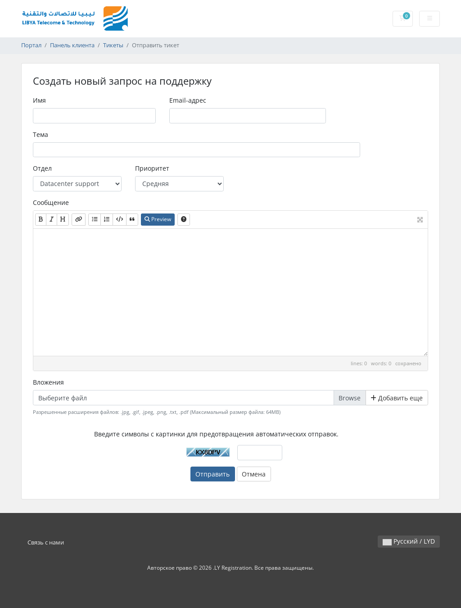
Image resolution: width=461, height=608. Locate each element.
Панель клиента (72, 45)
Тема (40, 134)
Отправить (212, 474)
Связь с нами (45, 542)
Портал (31, 45)
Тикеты (113, 45)
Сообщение (51, 202)
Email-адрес (187, 100)
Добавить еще (397, 398)
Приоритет (152, 168)
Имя (39, 100)
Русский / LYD (409, 541)
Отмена (254, 474)
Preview (158, 219)
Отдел (42, 168)
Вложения (48, 382)
